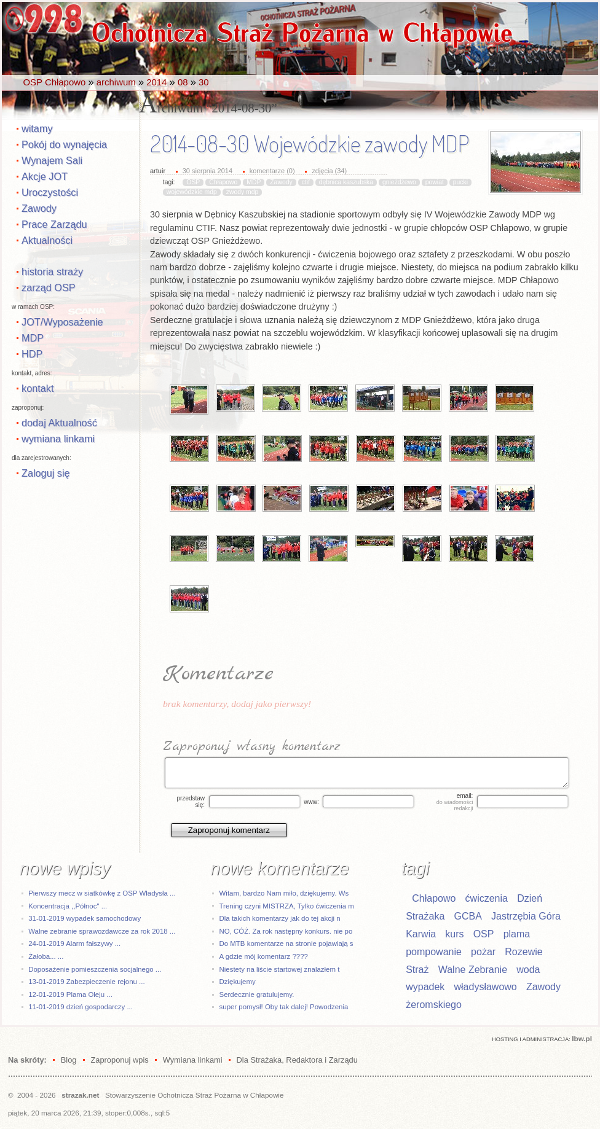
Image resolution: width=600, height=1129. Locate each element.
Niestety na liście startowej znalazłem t (279, 969)
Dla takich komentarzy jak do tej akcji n (280, 918)
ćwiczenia (486, 898)
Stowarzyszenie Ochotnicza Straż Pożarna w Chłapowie (194, 1095)
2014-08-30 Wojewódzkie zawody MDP (309, 144)
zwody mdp (242, 192)
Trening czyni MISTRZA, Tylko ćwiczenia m (286, 906)
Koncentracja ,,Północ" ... (67, 906)
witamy (37, 128)
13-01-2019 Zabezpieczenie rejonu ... (86, 981)
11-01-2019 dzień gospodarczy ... (80, 1006)
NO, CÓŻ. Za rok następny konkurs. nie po (286, 931)
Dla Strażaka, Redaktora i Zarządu (297, 1060)
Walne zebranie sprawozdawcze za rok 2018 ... (101, 931)
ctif (306, 182)
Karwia (421, 934)
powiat (434, 182)
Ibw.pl (582, 1038)
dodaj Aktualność (59, 422)
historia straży (52, 271)
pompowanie (434, 952)
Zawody (39, 208)
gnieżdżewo (399, 182)
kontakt (37, 388)
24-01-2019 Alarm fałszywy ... (74, 943)
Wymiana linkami (193, 1060)
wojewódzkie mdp (192, 192)
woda (528, 969)
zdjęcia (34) (329, 170)
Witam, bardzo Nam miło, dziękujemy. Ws (284, 893)
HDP (32, 353)
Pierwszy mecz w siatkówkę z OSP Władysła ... (101, 893)
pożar (483, 952)
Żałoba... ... (45, 956)
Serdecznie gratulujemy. (256, 994)
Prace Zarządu (54, 224)
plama (517, 934)
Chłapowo (223, 182)
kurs (454, 934)
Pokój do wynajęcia (64, 144)
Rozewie (523, 952)
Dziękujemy (237, 981)
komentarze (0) (272, 170)
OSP (193, 182)
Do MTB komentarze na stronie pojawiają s (286, 943)
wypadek (425, 987)
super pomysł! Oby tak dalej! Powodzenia (284, 1006)
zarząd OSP (49, 287)
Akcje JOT (45, 176)
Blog (69, 1060)
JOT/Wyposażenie (62, 321)
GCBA (467, 916)
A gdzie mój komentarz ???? (263, 956)
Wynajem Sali (52, 160)
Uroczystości (50, 192)
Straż (417, 969)
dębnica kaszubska (346, 182)
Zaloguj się (46, 473)
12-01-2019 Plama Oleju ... (70, 994)
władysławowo (485, 987)
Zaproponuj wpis (119, 1060)
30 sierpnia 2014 (207, 170)
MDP (33, 337)
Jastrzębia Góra (526, 916)
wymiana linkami (58, 438)
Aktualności (47, 240)
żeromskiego (434, 1004)
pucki (460, 182)
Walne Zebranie (472, 969)
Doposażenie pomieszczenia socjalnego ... (94, 969)
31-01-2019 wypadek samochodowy (84, 918)
